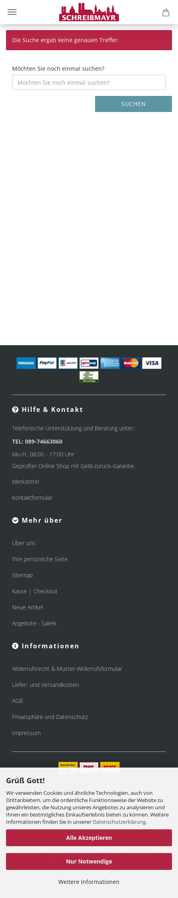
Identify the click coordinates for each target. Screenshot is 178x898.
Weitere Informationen (89, 882)
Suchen (133, 104)
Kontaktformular (32, 497)
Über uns (23, 543)
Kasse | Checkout (35, 591)
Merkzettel (25, 481)
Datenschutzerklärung (119, 821)
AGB (17, 701)
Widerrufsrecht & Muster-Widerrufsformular (67, 668)
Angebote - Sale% (34, 623)
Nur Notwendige (89, 861)
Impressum (26, 733)
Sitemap (22, 575)
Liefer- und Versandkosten (45, 684)
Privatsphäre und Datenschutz (50, 717)
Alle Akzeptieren (89, 837)
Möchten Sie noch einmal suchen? (58, 68)
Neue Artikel (27, 607)
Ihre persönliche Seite (40, 559)
